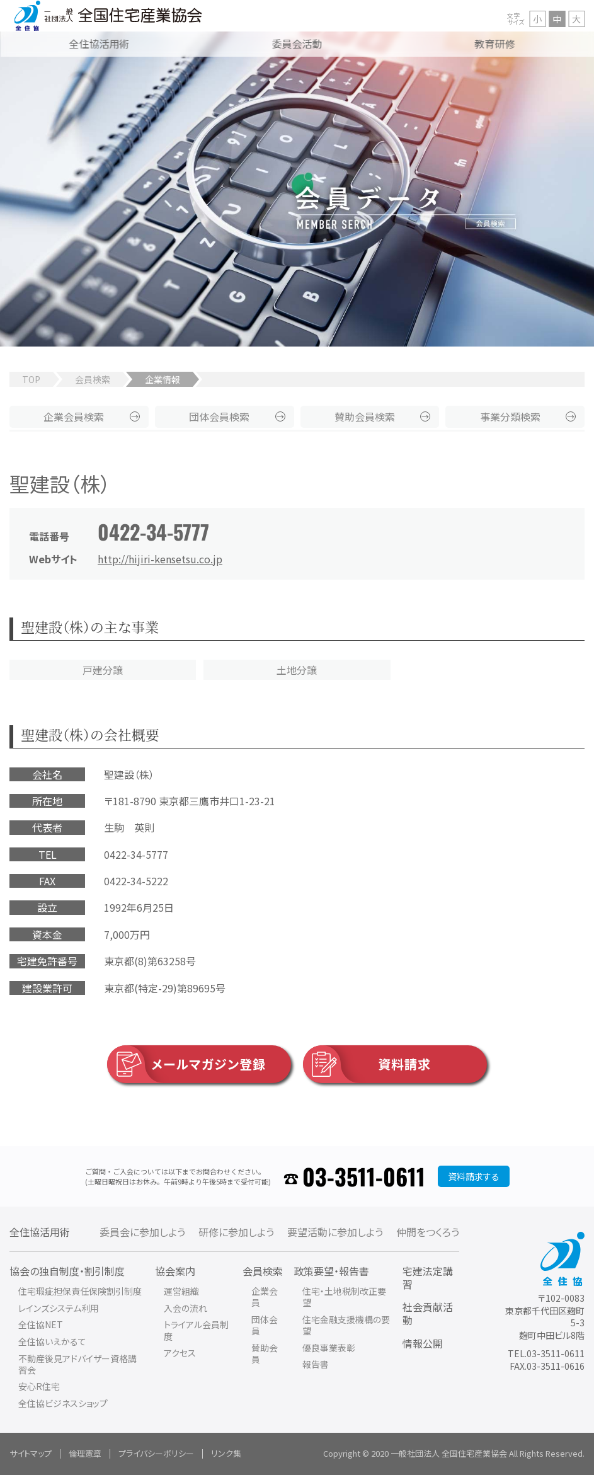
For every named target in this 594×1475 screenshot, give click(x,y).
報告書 (315, 1364)
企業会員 (73, 416)
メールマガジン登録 (186, 1064)
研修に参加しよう (236, 1231)
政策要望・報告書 (331, 1270)
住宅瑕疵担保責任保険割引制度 (80, 1291)
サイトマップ (30, 1453)
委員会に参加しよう (142, 1231)
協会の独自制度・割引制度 (67, 1270)
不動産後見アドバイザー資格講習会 (77, 1364)
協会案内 (175, 1270)
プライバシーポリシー (156, 1453)
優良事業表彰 (328, 1347)
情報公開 (423, 1343)
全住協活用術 (39, 1231)
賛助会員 (364, 416)
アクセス (180, 1352)
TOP (31, 379)
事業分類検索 (510, 416)
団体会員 (219, 416)
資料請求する (474, 1176)
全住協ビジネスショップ (63, 1403)
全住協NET (40, 1324)
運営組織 (181, 1291)
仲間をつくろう (427, 1231)
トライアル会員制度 (196, 1330)
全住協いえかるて (52, 1341)
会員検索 (92, 379)
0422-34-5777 (153, 531)
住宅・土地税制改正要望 (344, 1297)
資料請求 (367, 1064)
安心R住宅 (39, 1386)
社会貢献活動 (428, 1313)
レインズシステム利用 (58, 1308)
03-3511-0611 (363, 1176)
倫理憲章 (85, 1453)
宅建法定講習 (428, 1277)
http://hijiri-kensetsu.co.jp (160, 558)
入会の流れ (185, 1308)
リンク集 (226, 1453)
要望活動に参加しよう (335, 1231)
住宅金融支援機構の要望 (346, 1325)
